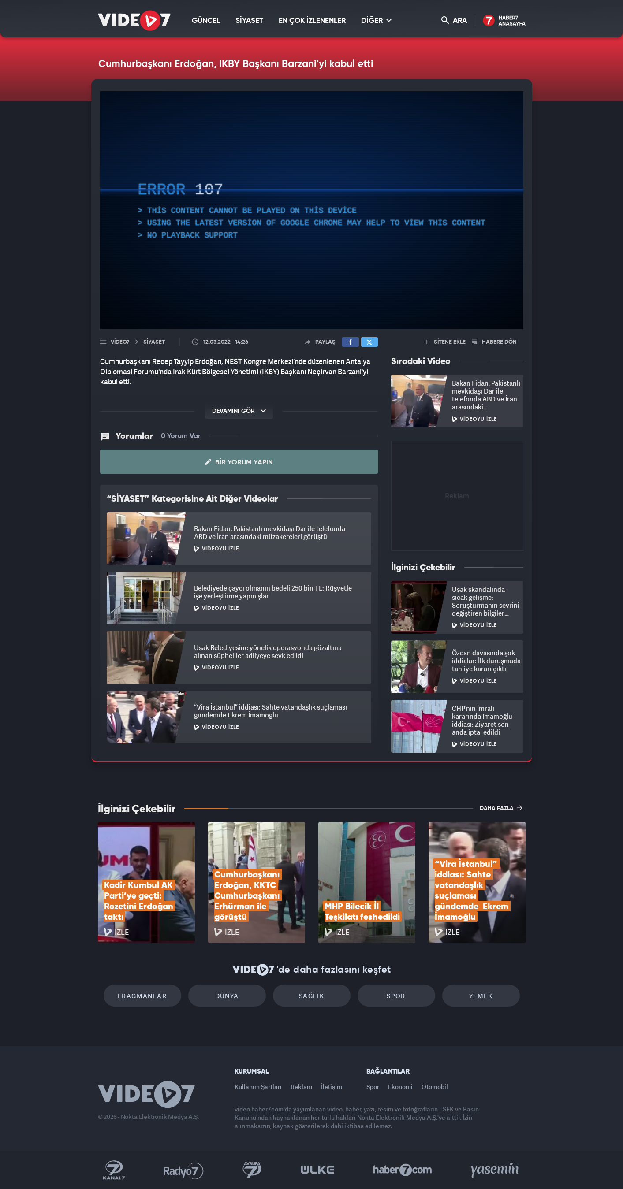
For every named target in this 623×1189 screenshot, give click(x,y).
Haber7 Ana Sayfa (504, 21)
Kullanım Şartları (258, 1086)
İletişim (331, 1086)
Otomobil (435, 1086)
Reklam (301, 1086)
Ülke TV (318, 1170)
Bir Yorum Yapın (239, 462)
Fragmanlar (142, 996)
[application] (311, 210)
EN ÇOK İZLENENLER (312, 21)
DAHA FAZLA (501, 808)
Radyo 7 (184, 1170)
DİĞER (376, 20)
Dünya (227, 996)
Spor (396, 996)
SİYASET (249, 21)
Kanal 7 (114, 1170)
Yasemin (495, 1170)
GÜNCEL (206, 21)
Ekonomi (400, 1086)
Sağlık (311, 996)
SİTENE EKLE (445, 342)
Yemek (480, 996)
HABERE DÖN (494, 342)
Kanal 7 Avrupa (252, 1170)
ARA (454, 20)
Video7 (120, 342)
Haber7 (402, 1170)
